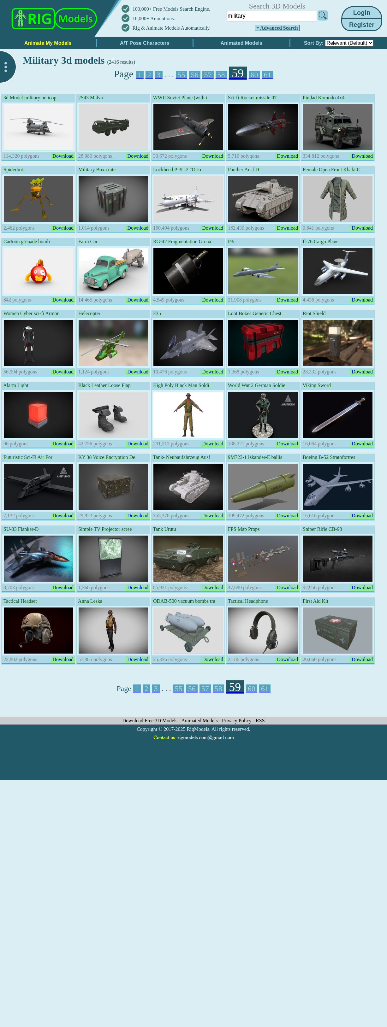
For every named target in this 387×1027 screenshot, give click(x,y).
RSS (260, 720)
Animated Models (200, 720)
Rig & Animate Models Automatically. (172, 28)
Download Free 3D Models (150, 720)
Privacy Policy (237, 720)
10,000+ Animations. (154, 18)
